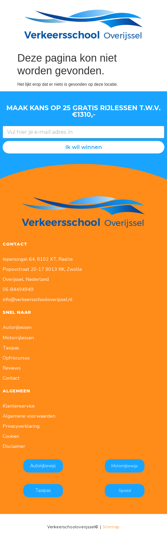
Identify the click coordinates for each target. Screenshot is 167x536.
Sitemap (111, 527)
